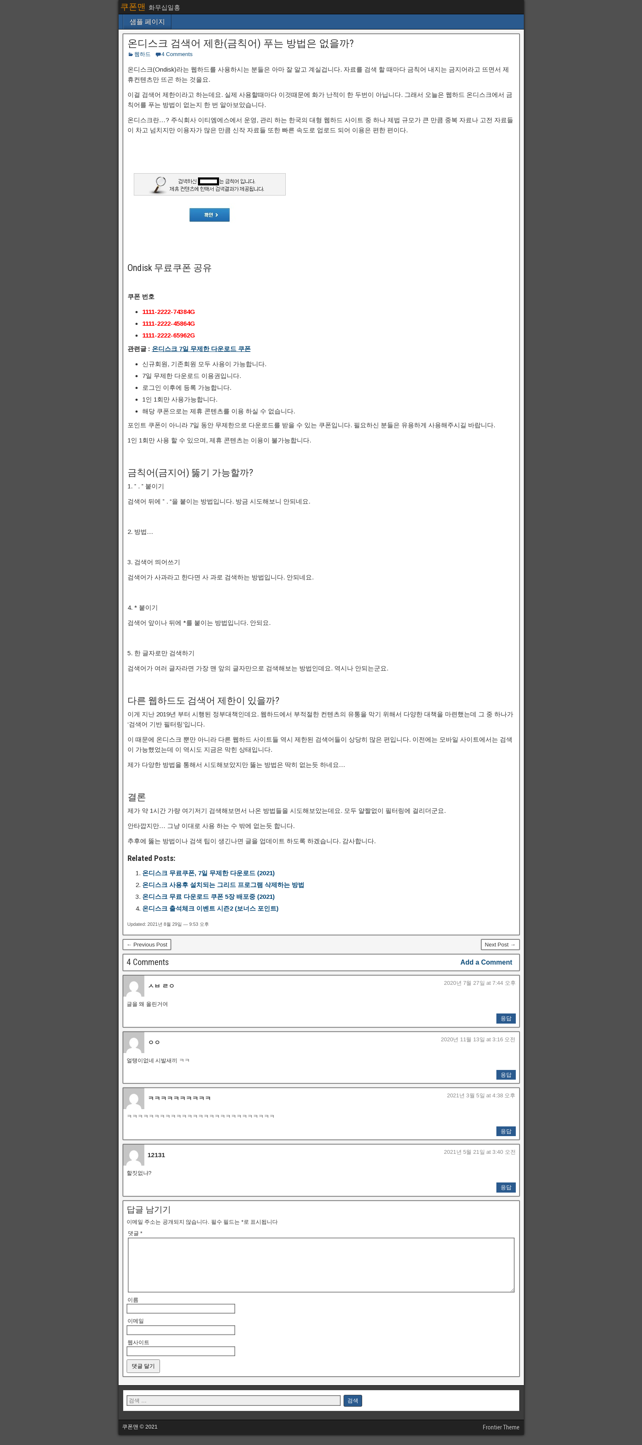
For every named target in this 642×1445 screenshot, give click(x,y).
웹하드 (142, 54)
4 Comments (177, 54)
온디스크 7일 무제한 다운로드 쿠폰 (201, 348)
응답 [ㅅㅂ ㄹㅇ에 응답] (506, 1018)
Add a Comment (486, 962)
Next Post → (500, 944)
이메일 (135, 1331)
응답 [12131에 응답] (506, 1187)
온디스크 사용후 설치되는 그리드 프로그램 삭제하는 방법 (223, 884)
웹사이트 (138, 1352)
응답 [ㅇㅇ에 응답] (506, 1075)
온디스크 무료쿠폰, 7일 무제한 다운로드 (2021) (208, 873)
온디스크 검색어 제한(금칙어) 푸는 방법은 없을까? (240, 43)
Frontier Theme (501, 1437)
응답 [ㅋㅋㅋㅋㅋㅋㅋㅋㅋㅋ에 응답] (506, 1131)
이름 (132, 1310)
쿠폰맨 (133, 7)
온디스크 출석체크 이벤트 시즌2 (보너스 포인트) (210, 908)
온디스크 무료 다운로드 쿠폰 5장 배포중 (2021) (208, 896)
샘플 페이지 (147, 22)
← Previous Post (147, 944)
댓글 (135, 1233)
